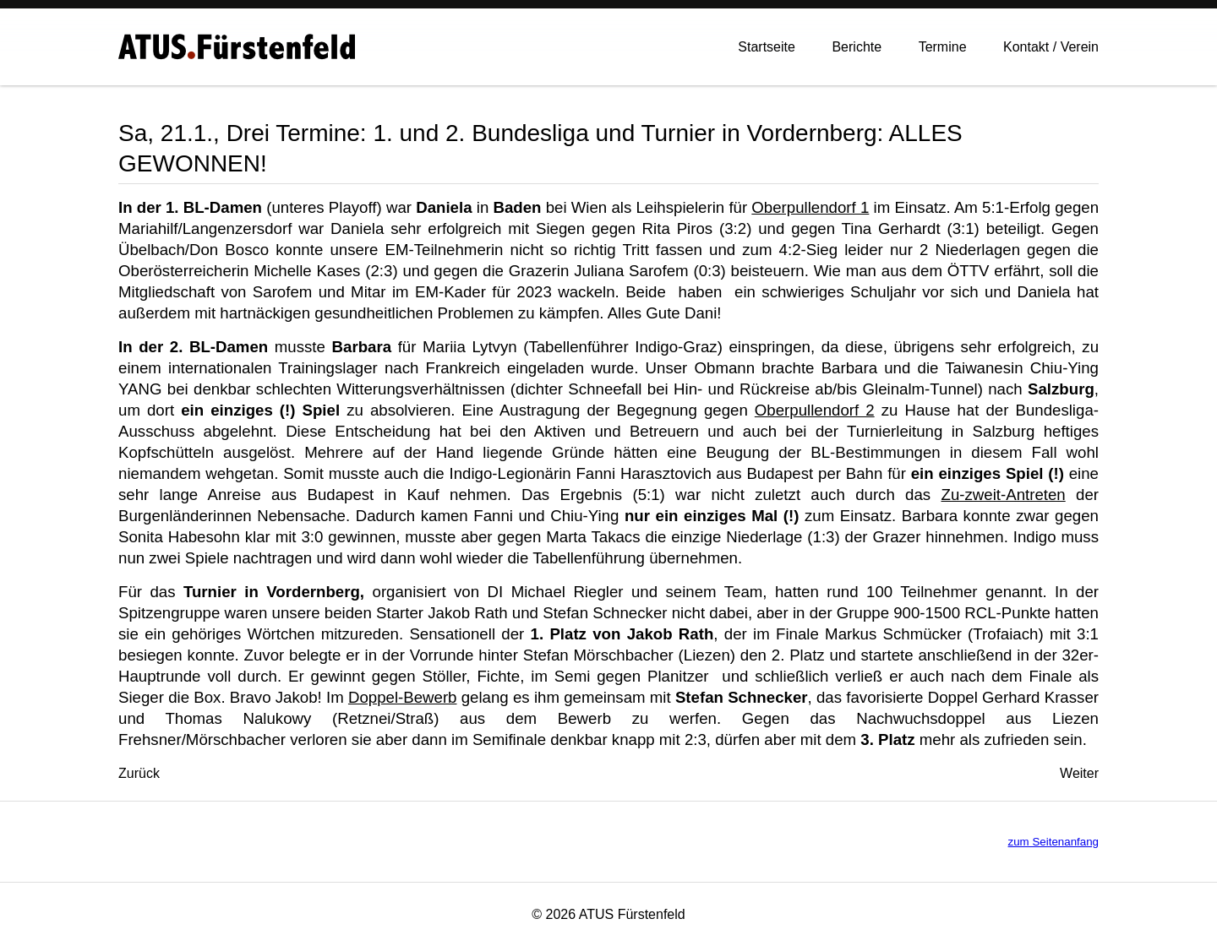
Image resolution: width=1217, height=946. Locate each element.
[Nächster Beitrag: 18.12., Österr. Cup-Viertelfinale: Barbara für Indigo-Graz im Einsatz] (1079, 773)
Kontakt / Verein (1051, 50)
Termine (943, 50)
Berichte (856, 50)
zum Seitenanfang (1053, 841)
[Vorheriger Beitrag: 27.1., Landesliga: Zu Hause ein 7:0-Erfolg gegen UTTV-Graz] (139, 773)
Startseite (766, 50)
